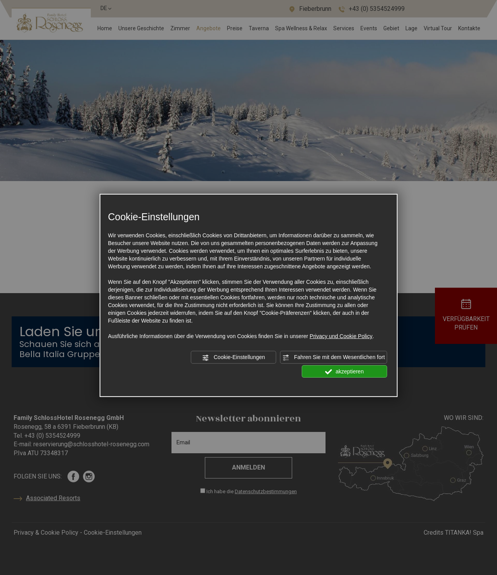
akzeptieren (344, 371)
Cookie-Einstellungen (233, 357)
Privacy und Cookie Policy (341, 336)
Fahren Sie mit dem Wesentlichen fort (333, 357)
